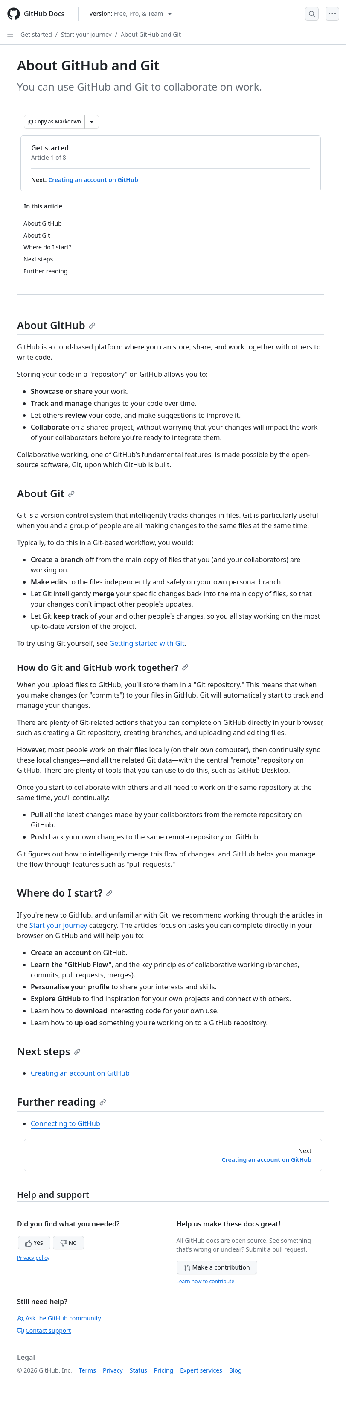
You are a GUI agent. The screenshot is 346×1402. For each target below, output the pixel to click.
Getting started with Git (146, 643)
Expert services (201, 1370)
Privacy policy (33, 1257)
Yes (34, 1242)
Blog (235, 1370)
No (68, 1242)
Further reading (61, 1101)
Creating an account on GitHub (93, 180)
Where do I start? (65, 893)
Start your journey (86, 34)
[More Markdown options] (91, 122)
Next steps (49, 1051)
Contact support (44, 1330)
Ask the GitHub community (59, 1318)
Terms (87, 1370)
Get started (36, 34)
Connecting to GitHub (65, 1123)
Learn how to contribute (206, 1281)
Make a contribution (217, 1267)
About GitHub (56, 325)
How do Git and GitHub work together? (103, 667)
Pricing (163, 1370)
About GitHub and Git (151, 34)
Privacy (113, 1370)
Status (138, 1370)
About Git (46, 493)
